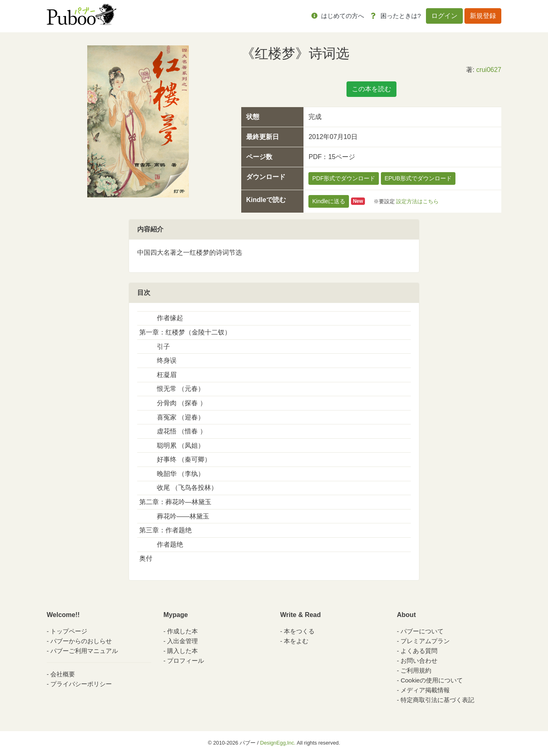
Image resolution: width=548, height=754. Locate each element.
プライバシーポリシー (81, 683)
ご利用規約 (416, 670)
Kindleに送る (328, 201)
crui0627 (488, 69)
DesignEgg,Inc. (278, 743)
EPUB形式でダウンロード (418, 178)
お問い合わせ (419, 660)
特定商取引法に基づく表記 (437, 699)
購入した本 (182, 650)
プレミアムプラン (425, 640)
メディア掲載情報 (425, 690)
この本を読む (371, 88)
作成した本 (182, 631)
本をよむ (296, 640)
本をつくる (299, 631)
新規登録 (483, 15)
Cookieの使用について (432, 680)
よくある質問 (419, 650)
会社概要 (62, 674)
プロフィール (185, 660)
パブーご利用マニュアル (84, 650)
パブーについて (422, 631)
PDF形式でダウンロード (343, 178)
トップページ (68, 631)
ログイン (444, 15)
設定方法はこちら (417, 201)
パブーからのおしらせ (81, 640)
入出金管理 (182, 640)
